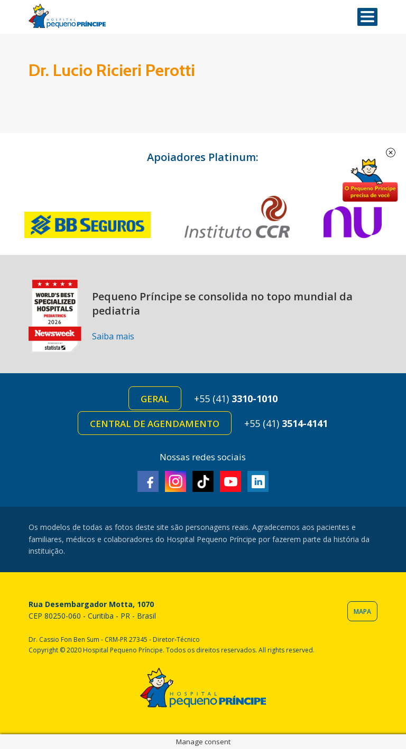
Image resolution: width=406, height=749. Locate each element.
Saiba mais (113, 336)
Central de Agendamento (154, 424)
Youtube (230, 481)
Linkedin (258, 481)
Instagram (175, 481)
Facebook (148, 481)
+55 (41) (236, 398)
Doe (370, 180)
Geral (155, 399)
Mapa (362, 611)
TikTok (203, 481)
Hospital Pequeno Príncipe (67, 16)
